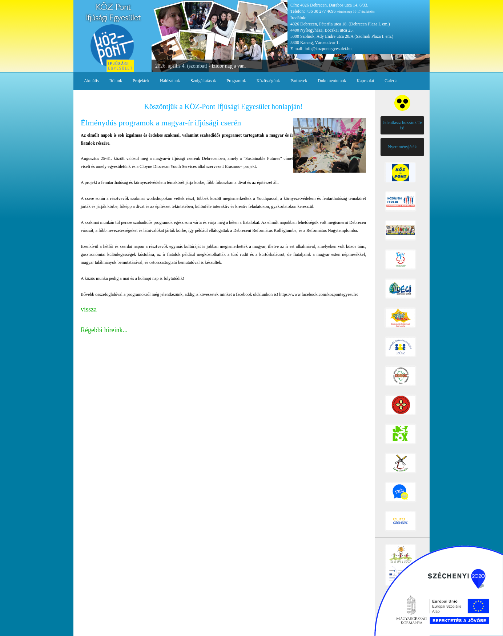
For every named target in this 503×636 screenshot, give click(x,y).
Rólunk (115, 80)
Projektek (141, 80)
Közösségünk (268, 80)
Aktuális (91, 80)
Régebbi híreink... (104, 330)
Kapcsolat (365, 80)
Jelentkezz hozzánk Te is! (402, 125)
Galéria (391, 80)
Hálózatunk (170, 80)
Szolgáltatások (203, 80)
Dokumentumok (332, 80)
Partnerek (298, 80)
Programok (236, 80)
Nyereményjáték (402, 146)
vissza (89, 309)
